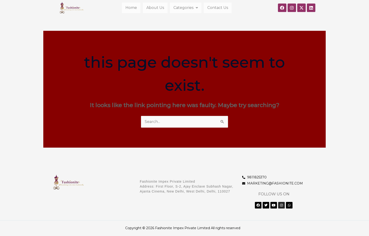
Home (131, 7)
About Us (155, 7)
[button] (185, 7)
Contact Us (217, 7)
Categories (185, 7)
